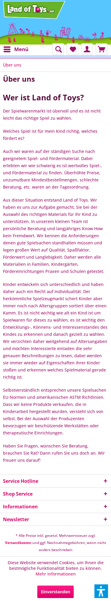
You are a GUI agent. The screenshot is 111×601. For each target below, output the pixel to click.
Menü (16, 49)
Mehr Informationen (56, 574)
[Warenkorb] (101, 49)
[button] (101, 591)
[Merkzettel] (72, 49)
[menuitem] (15, 49)
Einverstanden (55, 591)
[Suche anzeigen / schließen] (58, 49)
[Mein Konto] (87, 49)
